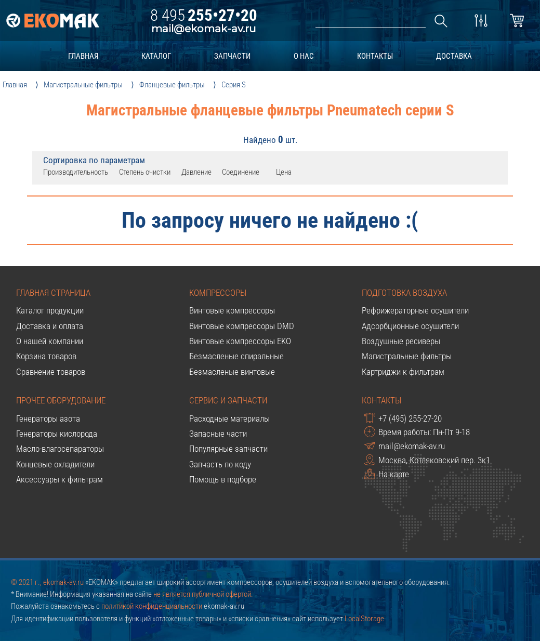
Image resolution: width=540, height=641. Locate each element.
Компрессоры (217, 293)
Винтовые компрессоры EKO (240, 341)
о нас (304, 56)
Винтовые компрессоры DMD (241, 326)
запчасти (232, 56)
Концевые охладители (55, 464)
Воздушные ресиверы (401, 341)
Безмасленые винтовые (232, 372)
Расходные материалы (229, 419)
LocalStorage (364, 618)
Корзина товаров (46, 356)
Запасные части (218, 434)
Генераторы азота (48, 419)
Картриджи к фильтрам (403, 372)
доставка (454, 56)
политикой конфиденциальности (151, 606)
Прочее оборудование (61, 400)
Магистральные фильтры (407, 356)
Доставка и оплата (49, 326)
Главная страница (53, 293)
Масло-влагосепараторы (60, 449)
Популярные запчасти (228, 449)
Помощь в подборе (222, 480)
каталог (156, 56)
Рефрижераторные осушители (415, 311)
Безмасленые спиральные (236, 356)
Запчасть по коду (220, 464)
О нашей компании (49, 341)
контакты (375, 56)
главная (83, 56)
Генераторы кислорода (56, 434)
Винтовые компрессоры (232, 311)
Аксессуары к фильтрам (59, 480)
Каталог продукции (50, 311)
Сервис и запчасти (228, 400)
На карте (386, 473)
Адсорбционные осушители (410, 326)
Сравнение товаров (50, 372)
